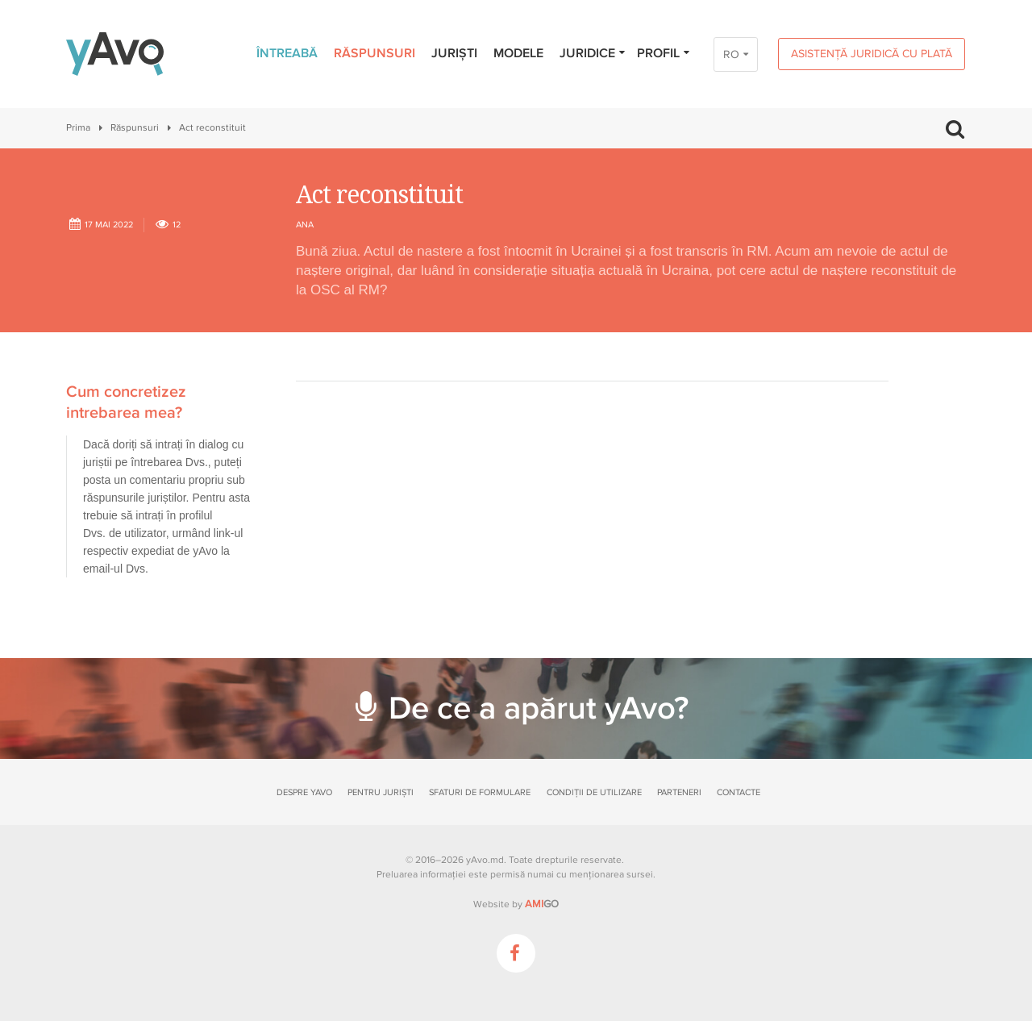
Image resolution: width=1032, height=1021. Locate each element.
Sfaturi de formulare (480, 792)
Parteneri (679, 792)
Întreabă (287, 53)
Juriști (454, 53)
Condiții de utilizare (594, 792)
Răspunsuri (374, 53)
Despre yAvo (304, 792)
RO (731, 54)
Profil (664, 53)
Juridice (593, 53)
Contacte (738, 792)
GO (542, 904)
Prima (78, 128)
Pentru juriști (380, 792)
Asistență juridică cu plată (871, 53)
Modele (518, 53)
